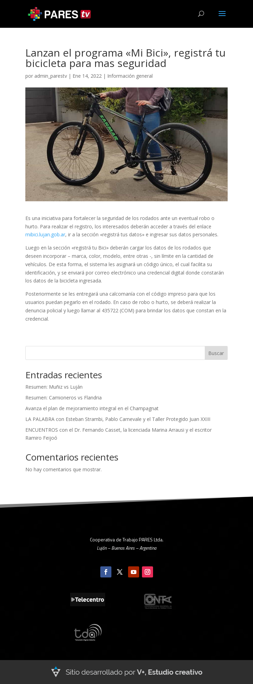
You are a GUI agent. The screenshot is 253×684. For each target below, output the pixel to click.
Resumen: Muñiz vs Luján (54, 386)
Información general (130, 76)
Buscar (216, 353)
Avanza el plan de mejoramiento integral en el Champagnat (92, 408)
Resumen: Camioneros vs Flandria (63, 397)
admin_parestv (50, 76)
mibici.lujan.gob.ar (45, 234)
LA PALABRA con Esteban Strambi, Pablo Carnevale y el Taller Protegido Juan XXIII (117, 419)
